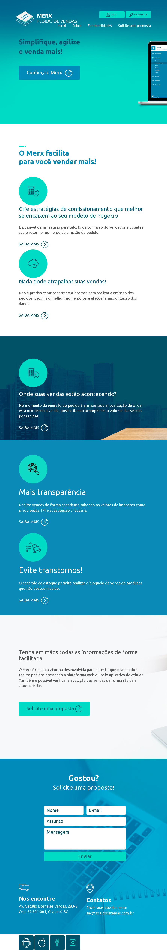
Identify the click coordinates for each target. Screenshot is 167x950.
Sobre (76, 25)
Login (111, 15)
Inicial (62, 25)
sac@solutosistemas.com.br (110, 913)
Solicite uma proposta (134, 25)
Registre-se (138, 15)
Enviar (85, 856)
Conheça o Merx (49, 73)
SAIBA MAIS (33, 244)
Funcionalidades (100, 25)
